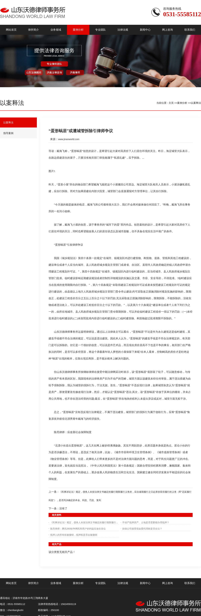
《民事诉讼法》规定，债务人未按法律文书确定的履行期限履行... (84, 522)
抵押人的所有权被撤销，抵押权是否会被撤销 (73, 534)
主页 (171, 102)
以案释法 (196, 102)
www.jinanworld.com (68, 139)
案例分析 (182, 102)
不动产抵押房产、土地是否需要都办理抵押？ (145, 522)
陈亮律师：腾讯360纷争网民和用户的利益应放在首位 (78, 528)
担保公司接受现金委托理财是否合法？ (142, 528)
